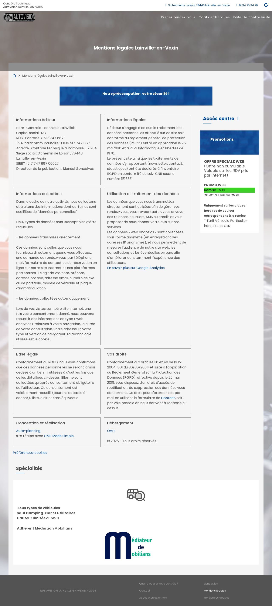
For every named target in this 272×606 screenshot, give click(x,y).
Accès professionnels (153, 597)
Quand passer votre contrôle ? (158, 583)
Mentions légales (215, 590)
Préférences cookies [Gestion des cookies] (216, 597)
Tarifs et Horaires (214, 17)
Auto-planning (28, 430)
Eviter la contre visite (251, 17)
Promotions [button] (222, 139)
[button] (221, 118)
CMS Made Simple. (59, 435)
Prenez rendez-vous (178, 17)
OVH (111, 430)
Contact (168, 397)
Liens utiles (211, 583)
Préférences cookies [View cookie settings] (30, 452)
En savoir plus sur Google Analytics (136, 267)
